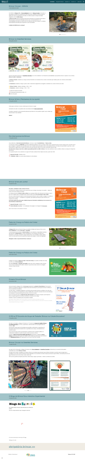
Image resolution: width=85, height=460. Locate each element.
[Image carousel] (63, 23)
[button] (83, 1)
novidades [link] (52, 1)
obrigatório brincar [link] (60, 1)
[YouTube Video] (25, 168)
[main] (39, 7)
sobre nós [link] (79, 1)
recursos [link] (73, 1)
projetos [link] (67, 1)
